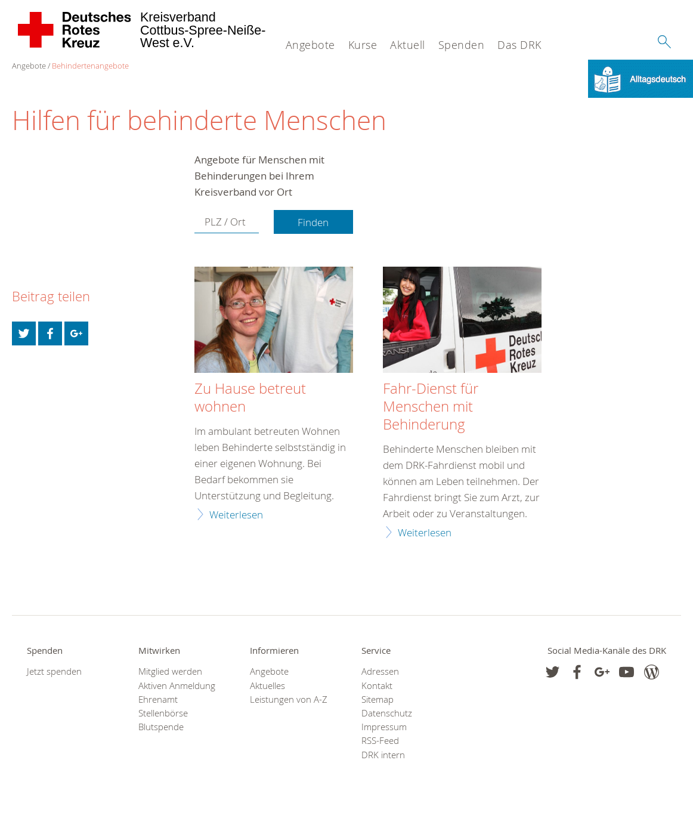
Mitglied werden (170, 671)
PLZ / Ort (225, 221)
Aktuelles (267, 685)
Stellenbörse (163, 713)
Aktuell (407, 45)
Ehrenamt (158, 699)
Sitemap (377, 699)
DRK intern (383, 755)
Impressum (384, 727)
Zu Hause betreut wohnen (250, 398)
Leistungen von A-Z (288, 699)
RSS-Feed (380, 740)
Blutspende (161, 727)
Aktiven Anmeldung (176, 685)
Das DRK (519, 45)
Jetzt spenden (54, 671)
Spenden (461, 45)
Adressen (380, 671)
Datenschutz (386, 713)
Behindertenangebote (90, 65)
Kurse (363, 45)
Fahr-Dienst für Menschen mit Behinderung (430, 407)
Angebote (310, 45)
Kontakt (376, 685)
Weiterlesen (236, 514)
